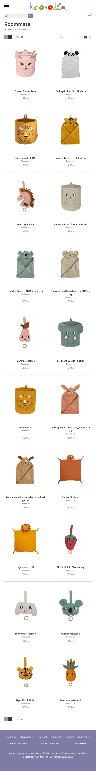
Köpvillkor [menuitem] (80, 744)
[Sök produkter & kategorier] (16, 16)
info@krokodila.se (79, 753)
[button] (6, 5)
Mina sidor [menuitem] (42, 737)
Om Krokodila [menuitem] (26, 737)
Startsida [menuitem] (11, 737)
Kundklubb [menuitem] (56, 737)
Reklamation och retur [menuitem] (51, 744)
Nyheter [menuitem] (70, 737)
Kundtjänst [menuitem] (84, 737)
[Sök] (30, 16)
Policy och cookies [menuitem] (19, 744)
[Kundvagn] (89, 16)
